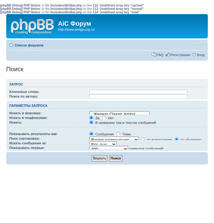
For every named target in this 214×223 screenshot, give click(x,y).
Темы (123, 134)
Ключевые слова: (24, 92)
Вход (201, 55)
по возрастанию (156, 140)
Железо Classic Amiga (119, 114)
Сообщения (101, 134)
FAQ (160, 55)
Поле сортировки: (24, 138)
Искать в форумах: (25, 113)
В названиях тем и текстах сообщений (122, 123)
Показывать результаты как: (33, 134)
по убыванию (188, 140)
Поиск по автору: (23, 96)
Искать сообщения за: (28, 143)
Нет (108, 118)
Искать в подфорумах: (28, 118)
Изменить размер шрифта (200, 44)
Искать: (15, 122)
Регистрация (180, 55)
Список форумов (29, 45)
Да (94, 118)
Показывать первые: (27, 148)
